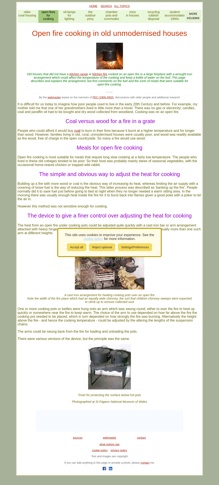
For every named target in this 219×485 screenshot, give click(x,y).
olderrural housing (27, 13)
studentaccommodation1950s (175, 15)
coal (77, 130)
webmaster (54, 97)
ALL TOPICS (122, 6)
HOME (93, 6)
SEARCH (106, 6)
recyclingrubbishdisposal (154, 15)
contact (141, 437)
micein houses (132, 13)
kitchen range (79, 74)
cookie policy (100, 450)
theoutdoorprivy (90, 15)
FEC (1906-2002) (103, 97)
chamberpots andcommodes (111, 15)
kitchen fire (99, 74)
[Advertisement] (109, 421)
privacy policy (119, 450)
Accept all (76, 247)
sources (78, 437)
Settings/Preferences (135, 247)
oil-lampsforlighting (69, 15)
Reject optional (102, 247)
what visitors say (109, 444)
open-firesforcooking (48, 15)
